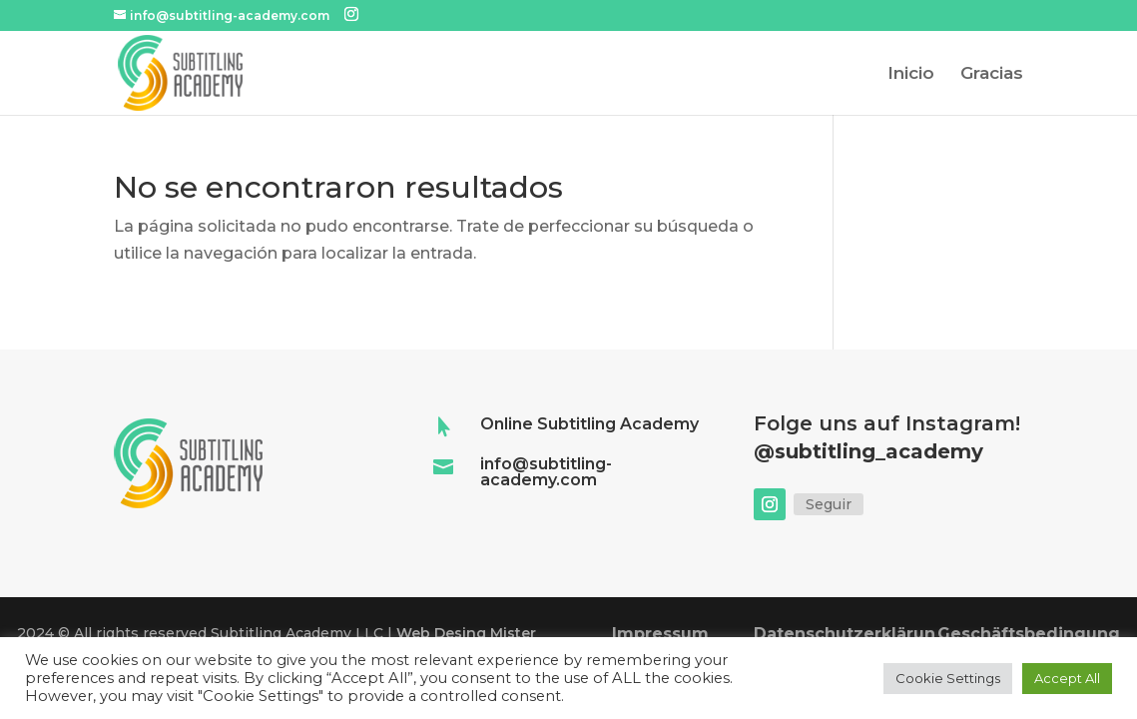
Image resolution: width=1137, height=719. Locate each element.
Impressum (660, 633)
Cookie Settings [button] (947, 678)
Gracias (991, 74)
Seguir (829, 504)
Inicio (910, 74)
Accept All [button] (1067, 678)
